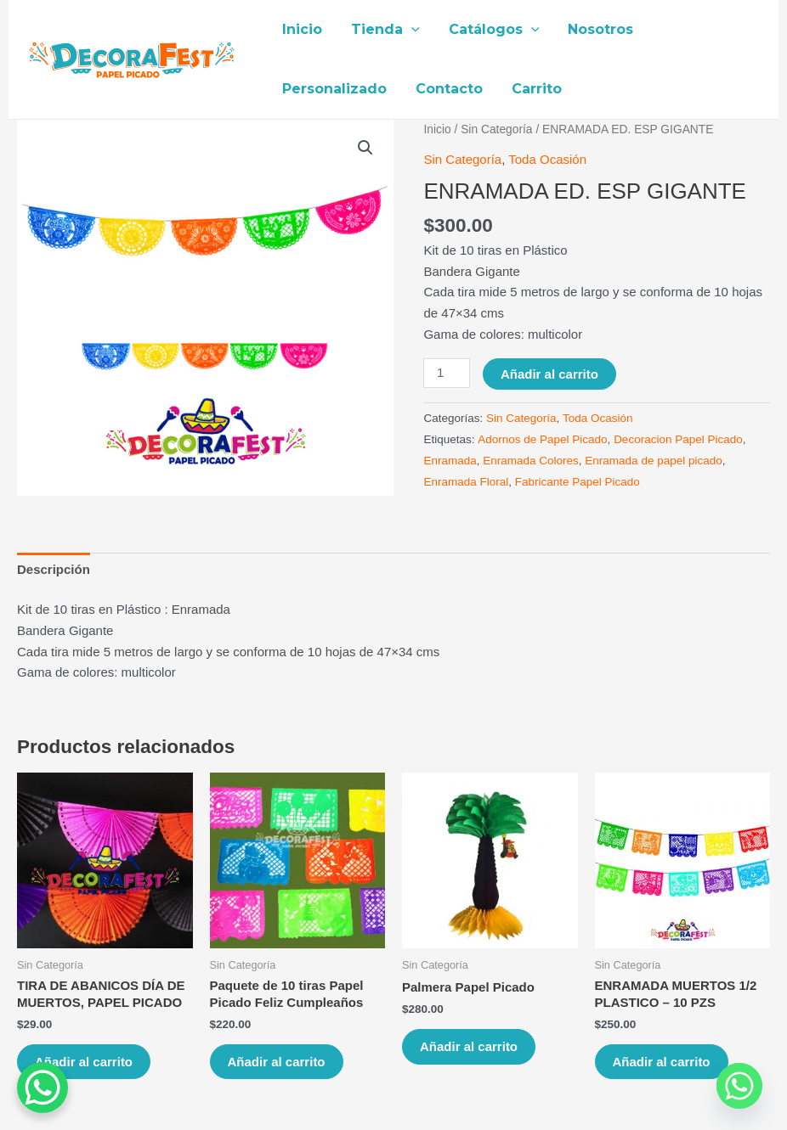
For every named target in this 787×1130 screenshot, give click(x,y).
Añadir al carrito (549, 374)
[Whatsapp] (739, 1086)
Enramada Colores (531, 460)
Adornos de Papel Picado (542, 439)
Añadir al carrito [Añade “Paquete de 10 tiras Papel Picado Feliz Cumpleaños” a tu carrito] (277, 1061)
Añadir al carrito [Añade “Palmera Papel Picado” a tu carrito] (469, 1046)
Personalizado (333, 89)
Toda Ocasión (547, 159)
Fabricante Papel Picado (577, 481)
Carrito (532, 89)
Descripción (53, 569)
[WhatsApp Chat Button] (42, 1087)
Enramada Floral (465, 481)
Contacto (446, 89)
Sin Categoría (496, 129)
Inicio (301, 29)
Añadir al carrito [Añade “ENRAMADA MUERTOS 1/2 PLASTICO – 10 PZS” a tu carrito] (662, 1061)
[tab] (53, 570)
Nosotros (594, 29)
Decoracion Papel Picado (678, 439)
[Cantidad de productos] (446, 373)
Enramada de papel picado (653, 460)
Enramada (449, 460)
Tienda (382, 29)
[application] (408, 29)
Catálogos (489, 29)
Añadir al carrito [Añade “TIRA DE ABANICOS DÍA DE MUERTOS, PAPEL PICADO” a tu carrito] (84, 1061)
